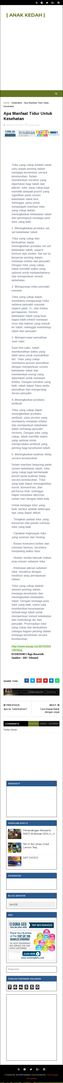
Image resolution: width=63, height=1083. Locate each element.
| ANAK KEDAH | (25, 15)
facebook (53, 724)
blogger (33, 724)
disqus (43, 724)
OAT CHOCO (30, 858)
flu (30, 308)
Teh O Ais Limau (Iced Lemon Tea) (36, 846)
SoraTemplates (23, 1075)
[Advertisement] (31, 55)
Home (6, 103)
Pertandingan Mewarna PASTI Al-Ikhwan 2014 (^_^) (39, 832)
